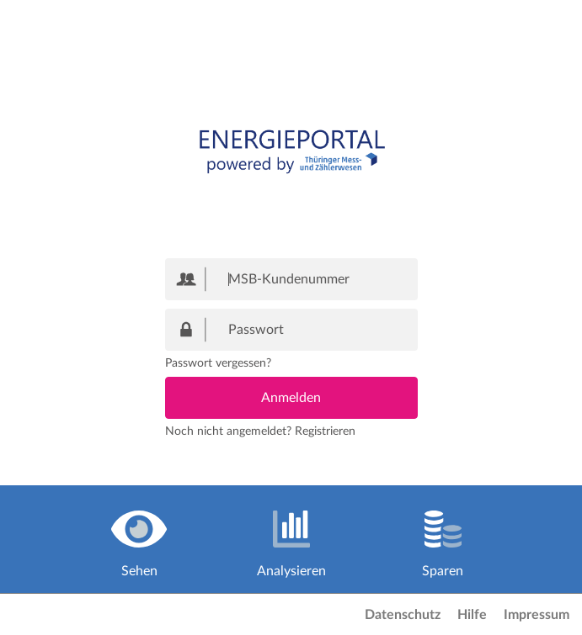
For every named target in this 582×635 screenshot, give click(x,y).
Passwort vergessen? (218, 363)
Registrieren (325, 431)
